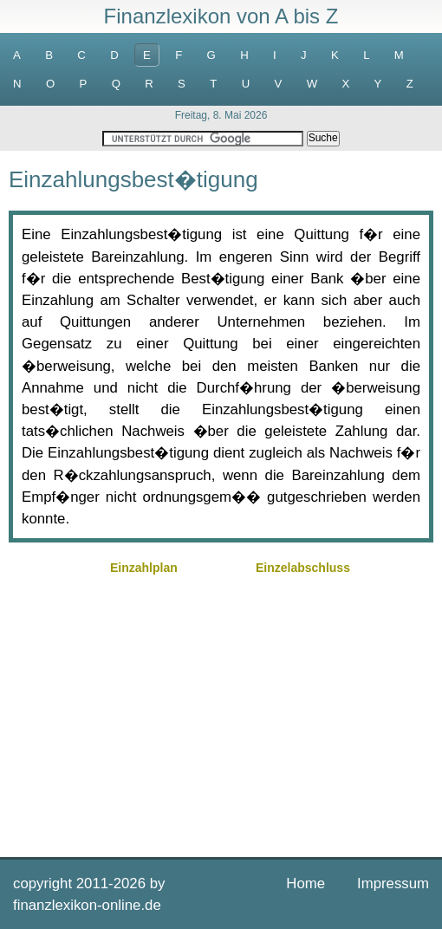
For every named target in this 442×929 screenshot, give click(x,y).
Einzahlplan (144, 568)
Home (305, 883)
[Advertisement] (221, 714)
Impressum (393, 883)
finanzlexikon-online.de (87, 905)
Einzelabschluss (303, 568)
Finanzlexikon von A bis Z (221, 16)
